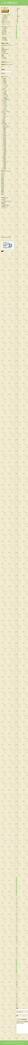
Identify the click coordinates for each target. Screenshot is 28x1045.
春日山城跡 (3, 50)
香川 (4, 156)
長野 (4, 139)
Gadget (3, 78)
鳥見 (3, 120)
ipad (4, 80)
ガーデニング (4, 96)
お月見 (4, 91)
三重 (4, 146)
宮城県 (4, 163)
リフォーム (4, 110)
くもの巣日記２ (4, 16)
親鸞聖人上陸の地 (5, 49)
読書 (3, 121)
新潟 (4, 166)
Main (18, 16)
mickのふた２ (4, 20)
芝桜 (4, 114)
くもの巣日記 (4, 28)
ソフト (4, 106)
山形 (4, 133)
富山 (4, 142)
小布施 (2, 48)
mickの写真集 (4, 40)
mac (4, 79)
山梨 (4, 138)
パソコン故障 (4, 58)
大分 (4, 162)
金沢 (4, 140)
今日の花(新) (4, 17)
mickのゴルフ (4, 34)
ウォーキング (4, 95)
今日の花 (3, 29)
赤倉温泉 (3, 52)
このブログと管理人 (5, 14)
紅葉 (4, 113)
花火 (4, 92)
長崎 (4, 159)
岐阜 (4, 145)
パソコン (4, 86)
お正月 (4, 94)
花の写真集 (3, 38)
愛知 (4, 144)
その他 (3, 88)
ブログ (3, 109)
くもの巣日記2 (9, 2)
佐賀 (4, 160)
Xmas (4, 93)
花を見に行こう (4, 111)
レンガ (4, 87)
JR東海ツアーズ (4, 206)
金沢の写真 (3, 37)
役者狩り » (17, 21)
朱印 (3, 122)
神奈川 (4, 137)
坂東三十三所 (5, 161)
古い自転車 (3, 57)
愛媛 (4, 157)
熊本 (4, 167)
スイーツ (4, 105)
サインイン (16, 990)
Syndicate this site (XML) (6, 237)
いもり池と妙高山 (5, 53)
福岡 (4, 158)
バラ (4, 97)
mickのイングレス (5, 24)
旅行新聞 (3, 199)
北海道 (4, 132)
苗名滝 (2, 54)
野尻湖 (2, 56)
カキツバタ (5, 116)
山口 (4, 164)
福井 (4, 141)
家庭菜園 (4, 98)
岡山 (4, 165)
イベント (3, 90)
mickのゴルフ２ (4, 18)
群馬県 (4, 135)
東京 (4, 136)
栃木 (4, 134)
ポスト (3, 89)
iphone (4, 81)
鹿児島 (4, 168)
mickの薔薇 (4, 32)
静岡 (4, 143)
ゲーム (3, 108)
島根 (4, 155)
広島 (4, 153)
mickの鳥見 (4, 30)
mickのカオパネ (4, 21)
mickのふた (4, 33)
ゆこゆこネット (4, 207)
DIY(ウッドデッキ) (5, 22)
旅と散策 (3, 203)
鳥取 (4, 154)
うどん (4, 107)
